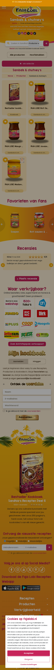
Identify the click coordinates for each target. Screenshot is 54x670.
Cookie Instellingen (28, 664)
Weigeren (28, 659)
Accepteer (29, 653)
